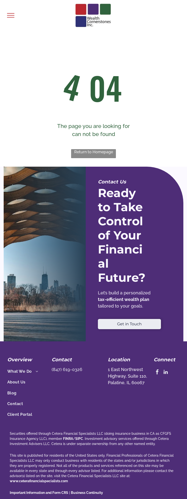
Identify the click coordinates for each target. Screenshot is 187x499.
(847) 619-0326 (67, 369)
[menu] (10, 15)
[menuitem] (27, 371)
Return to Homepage (93, 152)
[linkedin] (165, 372)
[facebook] (157, 372)
